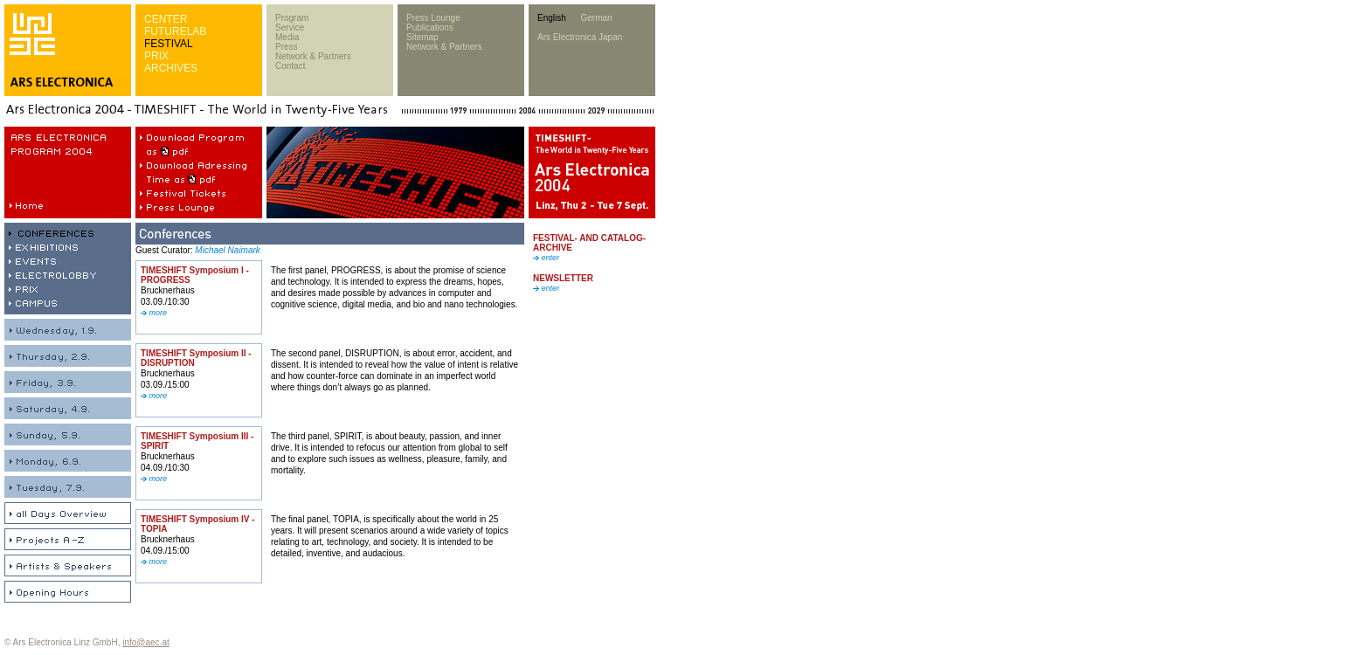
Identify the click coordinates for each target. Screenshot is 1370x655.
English (551, 18)
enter (546, 257)
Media (287, 37)
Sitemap (422, 37)
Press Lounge (433, 18)
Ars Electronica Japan (579, 37)
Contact (290, 66)
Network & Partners (313, 56)
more (154, 312)
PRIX (156, 56)
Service (289, 27)
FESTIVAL (168, 44)
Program (291, 18)
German (596, 18)
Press (286, 47)
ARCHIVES (170, 68)
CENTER (165, 19)
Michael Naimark (227, 250)
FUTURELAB (175, 31)
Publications (429, 27)
